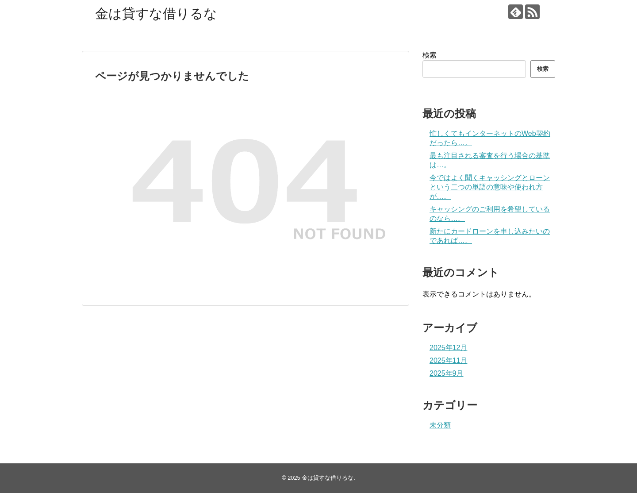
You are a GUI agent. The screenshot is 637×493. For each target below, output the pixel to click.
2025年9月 (447, 373)
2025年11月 (448, 360)
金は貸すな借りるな (156, 13)
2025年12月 (448, 347)
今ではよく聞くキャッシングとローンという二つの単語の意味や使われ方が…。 (490, 187)
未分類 (440, 425)
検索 (429, 55)
